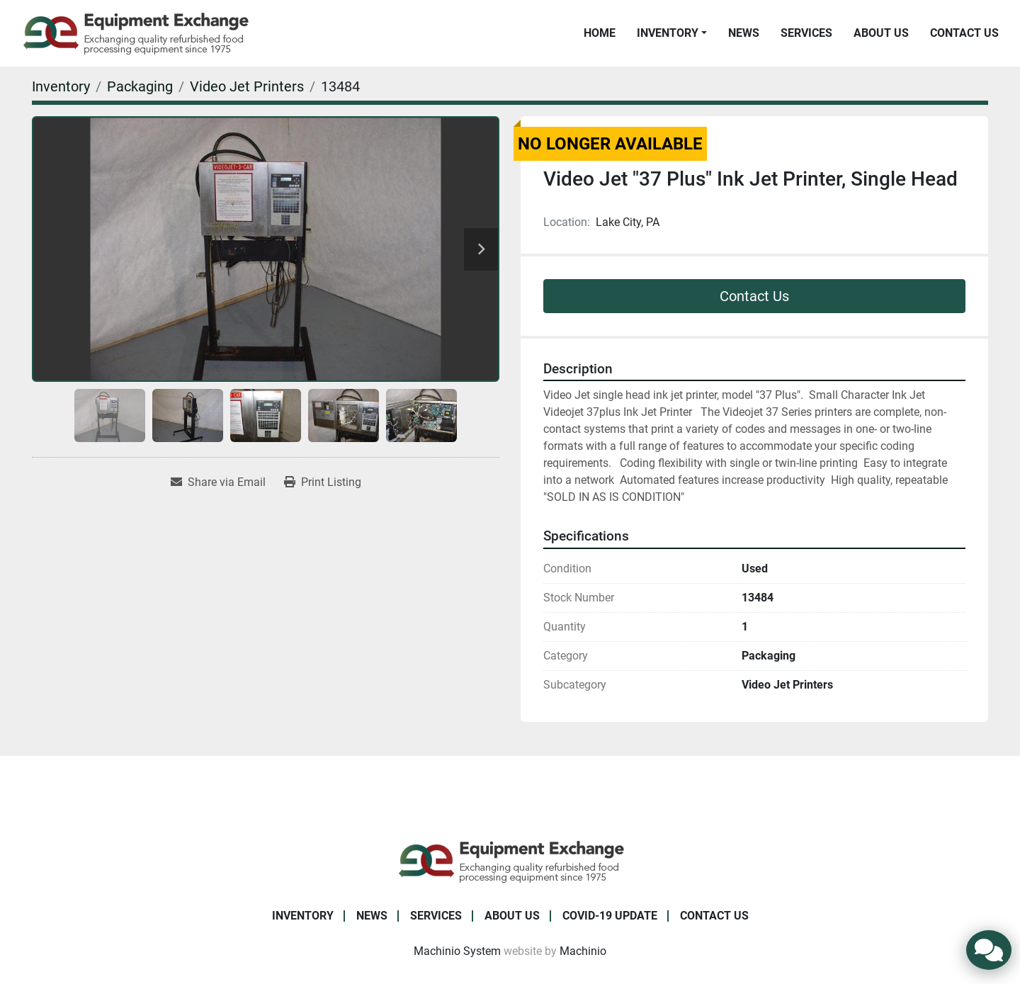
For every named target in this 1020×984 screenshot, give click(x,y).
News (743, 33)
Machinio (583, 951)
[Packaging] (140, 86)
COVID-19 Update (609, 915)
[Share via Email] (218, 482)
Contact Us (964, 33)
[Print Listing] (322, 482)
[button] (672, 33)
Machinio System (457, 951)
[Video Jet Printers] (247, 86)
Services (806, 33)
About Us (881, 33)
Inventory (667, 33)
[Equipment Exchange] (510, 860)
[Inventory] (61, 86)
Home (600, 33)
